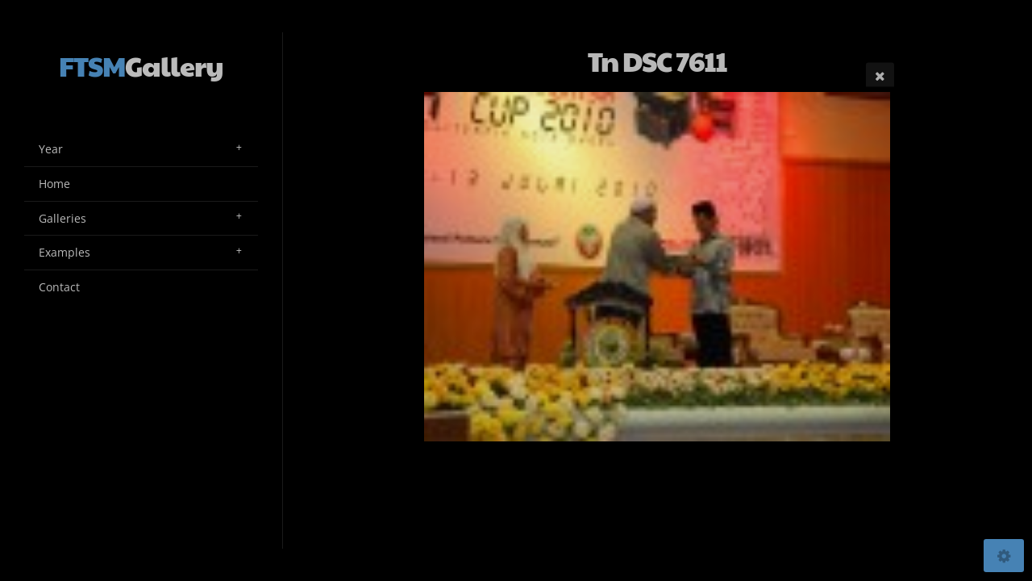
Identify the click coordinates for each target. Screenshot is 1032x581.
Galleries (62, 218)
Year (51, 149)
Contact (59, 287)
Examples (64, 252)
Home (54, 183)
